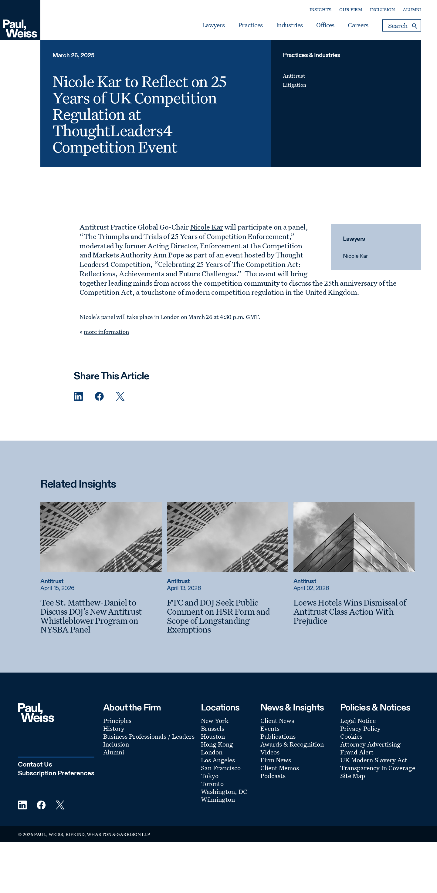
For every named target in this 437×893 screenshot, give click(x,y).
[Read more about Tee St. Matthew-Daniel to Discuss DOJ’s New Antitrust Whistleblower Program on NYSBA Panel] (100, 537)
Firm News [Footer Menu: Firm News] (275, 760)
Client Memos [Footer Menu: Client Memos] (279, 768)
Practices (250, 25)
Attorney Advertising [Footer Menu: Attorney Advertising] (370, 744)
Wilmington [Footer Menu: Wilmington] (218, 799)
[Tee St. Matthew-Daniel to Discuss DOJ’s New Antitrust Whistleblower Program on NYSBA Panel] (100, 616)
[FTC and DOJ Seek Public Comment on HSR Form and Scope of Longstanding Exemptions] (227, 616)
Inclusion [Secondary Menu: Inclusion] (382, 9)
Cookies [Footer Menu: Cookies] (351, 736)
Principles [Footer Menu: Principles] (117, 720)
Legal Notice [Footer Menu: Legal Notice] (358, 720)
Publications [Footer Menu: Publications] (278, 736)
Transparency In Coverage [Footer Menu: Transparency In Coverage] (377, 768)
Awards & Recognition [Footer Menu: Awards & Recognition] (292, 744)
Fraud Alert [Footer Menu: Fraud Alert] (357, 752)
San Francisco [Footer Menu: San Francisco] (221, 768)
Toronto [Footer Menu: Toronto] (212, 783)
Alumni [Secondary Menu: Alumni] (412, 9)
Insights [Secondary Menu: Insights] (320, 9)
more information (106, 332)
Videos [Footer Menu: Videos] (269, 752)
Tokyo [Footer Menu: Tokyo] (209, 775)
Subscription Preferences (56, 773)
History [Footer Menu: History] (113, 728)
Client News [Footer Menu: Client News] (277, 720)
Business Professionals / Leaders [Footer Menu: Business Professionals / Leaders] (149, 736)
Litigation (294, 84)
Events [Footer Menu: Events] (269, 728)
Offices (325, 25)
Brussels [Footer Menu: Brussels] (212, 728)
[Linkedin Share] (78, 396)
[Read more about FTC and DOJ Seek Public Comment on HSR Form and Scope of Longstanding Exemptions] (227, 537)
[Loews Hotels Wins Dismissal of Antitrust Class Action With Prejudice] (354, 611)
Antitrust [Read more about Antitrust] (51, 581)
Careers (358, 25)
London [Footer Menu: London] (211, 752)
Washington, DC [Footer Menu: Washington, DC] (224, 791)
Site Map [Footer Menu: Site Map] (352, 775)
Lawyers (213, 25)
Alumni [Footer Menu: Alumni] (113, 752)
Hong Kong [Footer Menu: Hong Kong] (217, 744)
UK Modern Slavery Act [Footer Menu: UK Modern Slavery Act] (373, 760)
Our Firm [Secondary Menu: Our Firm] (350, 9)
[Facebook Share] (99, 396)
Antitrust (294, 75)
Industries (289, 25)
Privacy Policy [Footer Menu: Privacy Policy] (360, 728)
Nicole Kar (355, 256)
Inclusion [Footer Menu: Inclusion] (116, 744)
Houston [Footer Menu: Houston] (213, 736)
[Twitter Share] (120, 396)
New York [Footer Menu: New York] (215, 720)
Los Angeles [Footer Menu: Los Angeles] (218, 760)
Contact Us (35, 764)
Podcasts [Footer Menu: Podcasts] (273, 775)
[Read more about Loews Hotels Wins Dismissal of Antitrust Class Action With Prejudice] (354, 537)
